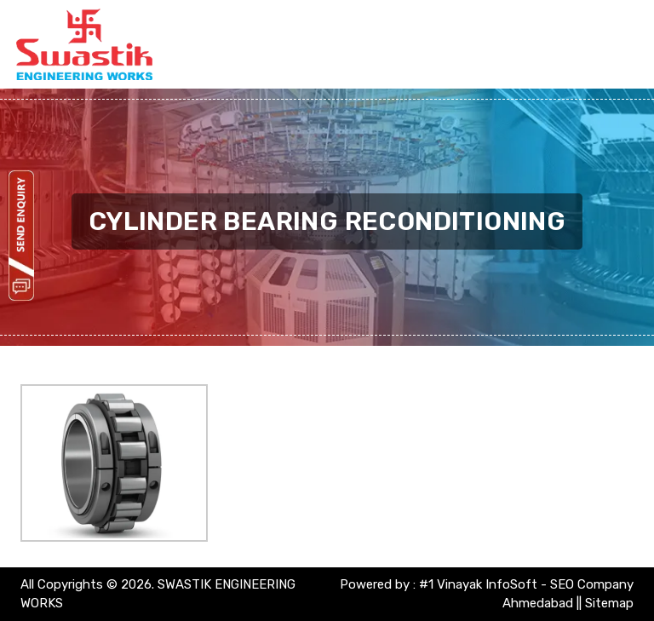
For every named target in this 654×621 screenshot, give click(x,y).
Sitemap (609, 603)
